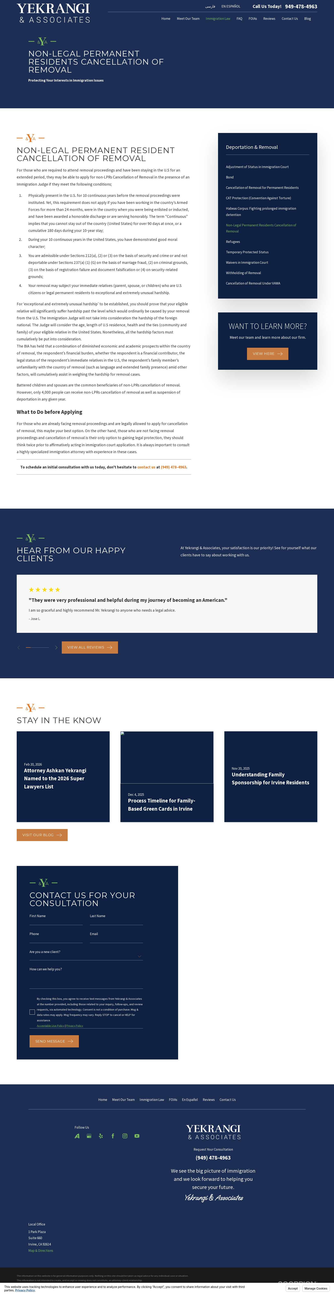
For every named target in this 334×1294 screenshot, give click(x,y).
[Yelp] (100, 1135)
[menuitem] (267, 167)
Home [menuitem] (165, 18)
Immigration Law (152, 1099)
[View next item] (56, 648)
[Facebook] (112, 1135)
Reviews (209, 1099)
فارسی (210, 6)
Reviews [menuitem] (269, 18)
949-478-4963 (301, 6)
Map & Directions (40, 1250)
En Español (190, 1099)
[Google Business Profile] (89, 1135)
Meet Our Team (123, 1099)
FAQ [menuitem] (239, 18)
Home (102, 1099)
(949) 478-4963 (213, 1157)
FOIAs (173, 1099)
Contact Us (228, 1099)
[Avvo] (77, 1135)
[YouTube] (136, 1135)
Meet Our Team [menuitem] (188, 18)
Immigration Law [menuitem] (218, 18)
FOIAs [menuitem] (253, 18)
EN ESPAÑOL (231, 6)
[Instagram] (124, 1135)
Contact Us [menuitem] (290, 18)
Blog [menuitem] (307, 18)
